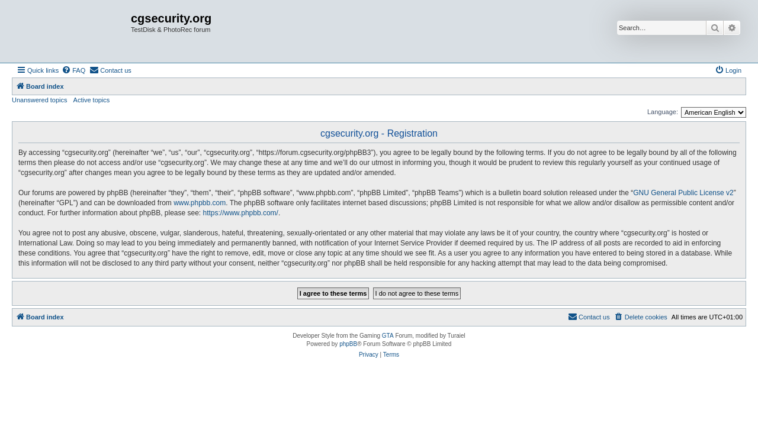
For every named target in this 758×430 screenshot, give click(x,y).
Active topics (91, 100)
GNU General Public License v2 (683, 193)
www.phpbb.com (200, 203)
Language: (662, 111)
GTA (388, 335)
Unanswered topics (40, 100)
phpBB (348, 344)
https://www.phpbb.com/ (240, 213)
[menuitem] (73, 70)
